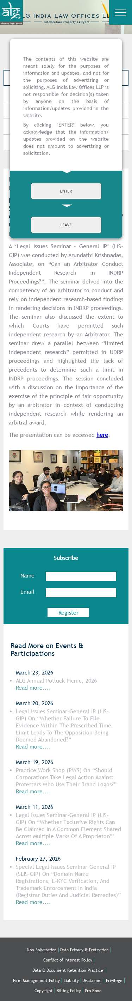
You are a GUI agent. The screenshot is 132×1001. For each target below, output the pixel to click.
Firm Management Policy (36, 980)
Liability (71, 980)
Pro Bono (93, 990)
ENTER (66, 191)
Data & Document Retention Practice (67, 970)
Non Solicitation (42, 949)
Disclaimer (92, 980)
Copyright (43, 990)
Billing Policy (69, 990)
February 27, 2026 (38, 858)
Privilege (114, 980)
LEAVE (65, 224)
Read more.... (33, 843)
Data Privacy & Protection (84, 949)
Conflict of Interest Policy (67, 960)
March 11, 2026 (34, 807)
